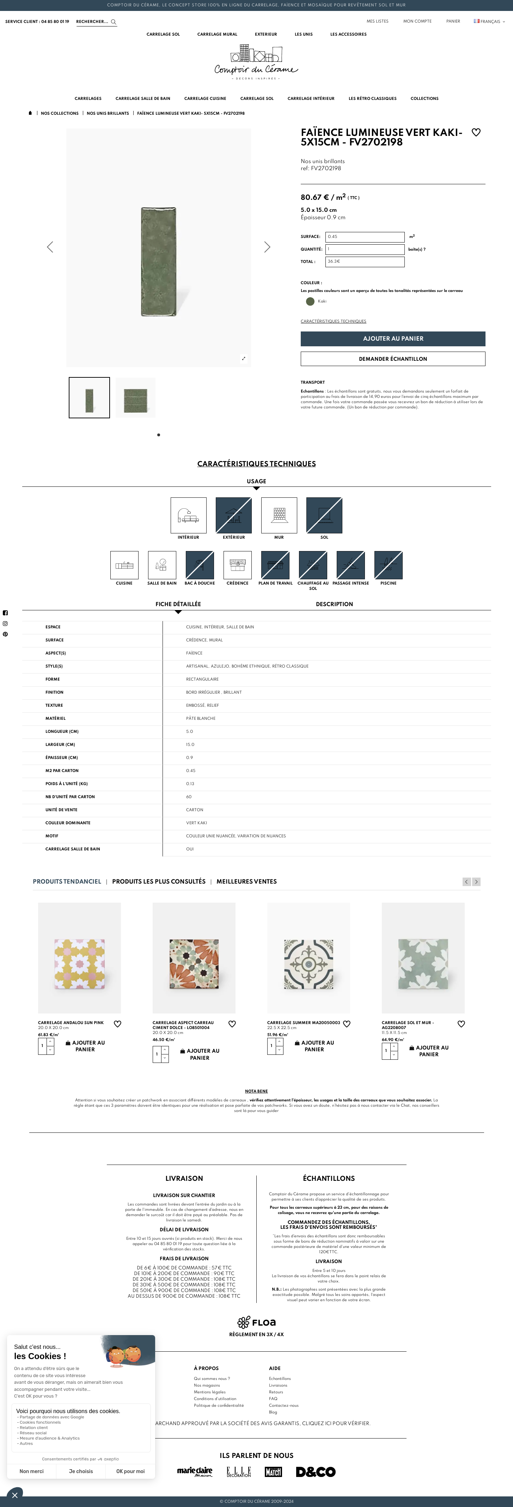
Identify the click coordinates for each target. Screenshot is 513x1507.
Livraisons (278, 1385)
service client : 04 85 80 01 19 (37, 22)
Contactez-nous (284, 1406)
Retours (276, 1392)
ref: (305, 169)
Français (490, 22)
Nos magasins (207, 1385)
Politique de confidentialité (219, 1406)
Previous (467, 882)
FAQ (273, 1399)
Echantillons (280, 1379)
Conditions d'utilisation (215, 1399)
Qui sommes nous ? (212, 1379)
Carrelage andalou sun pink (71, 1023)
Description (334, 605)
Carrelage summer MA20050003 (303, 1023)
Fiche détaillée (178, 605)
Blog (273, 1412)
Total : (308, 262)
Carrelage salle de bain (72, 849)
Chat (405, 1106)
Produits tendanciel (67, 882)
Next (476, 882)
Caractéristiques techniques (333, 321)
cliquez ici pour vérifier (335, 1423)
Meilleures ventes (246, 882)
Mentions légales (210, 1392)
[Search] (97, 21)
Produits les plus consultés (159, 882)
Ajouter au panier (393, 339)
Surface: (310, 237)
